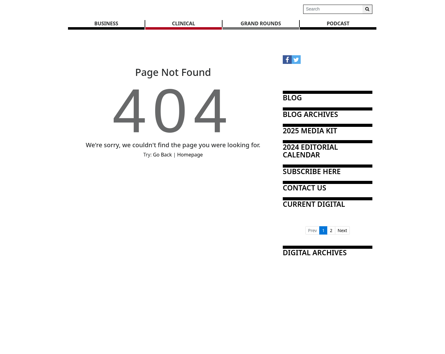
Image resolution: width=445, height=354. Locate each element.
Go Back (162, 154)
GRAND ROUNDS (261, 23)
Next (342, 230)
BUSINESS (106, 23)
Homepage (190, 154)
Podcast (338, 23)
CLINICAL (183, 23)
